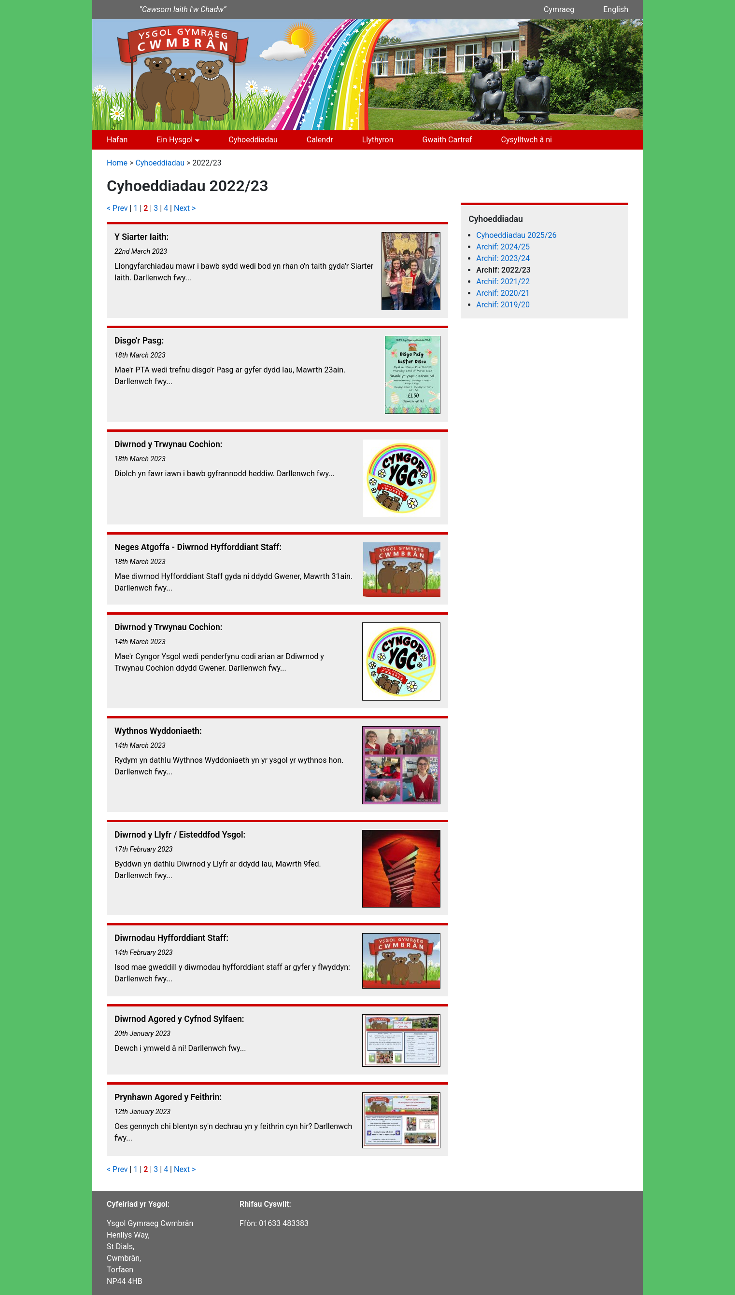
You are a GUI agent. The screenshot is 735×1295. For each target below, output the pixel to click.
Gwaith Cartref (447, 139)
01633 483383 (284, 1223)
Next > (185, 208)
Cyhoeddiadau (253, 139)
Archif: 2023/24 (503, 258)
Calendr (320, 139)
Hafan (117, 139)
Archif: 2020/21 (503, 293)
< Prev (117, 208)
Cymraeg (559, 9)
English (615, 9)
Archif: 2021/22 (503, 281)
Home (117, 162)
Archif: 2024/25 (503, 246)
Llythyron (378, 139)
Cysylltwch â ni (526, 139)
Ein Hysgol (174, 139)
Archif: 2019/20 (503, 304)
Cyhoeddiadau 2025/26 (516, 235)
